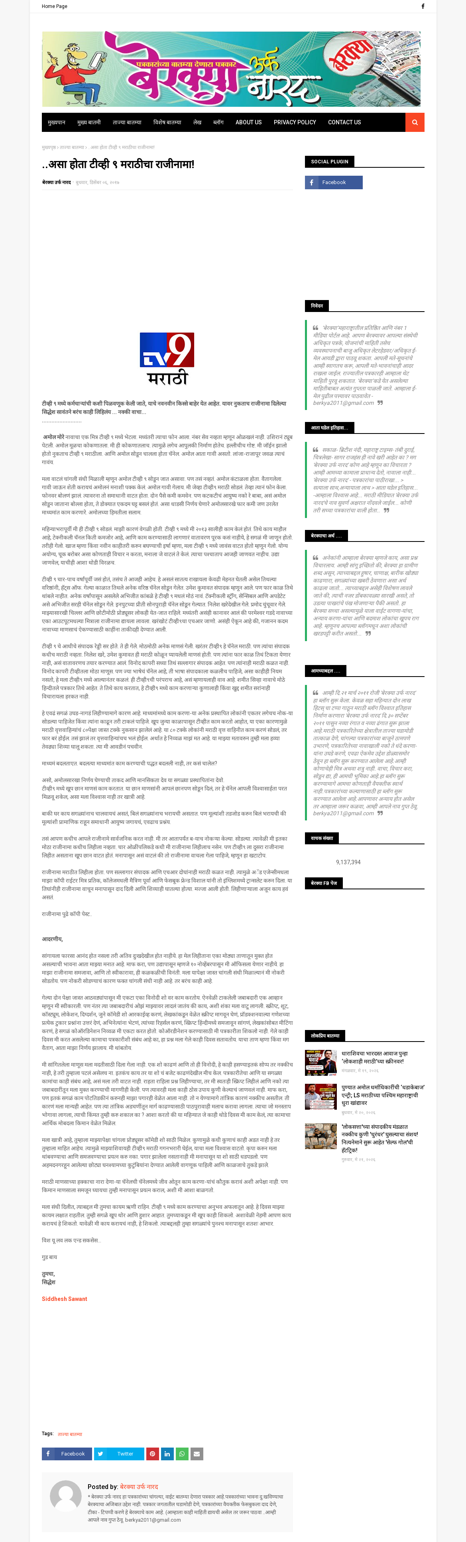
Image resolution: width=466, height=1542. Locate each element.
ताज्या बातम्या (72, 147)
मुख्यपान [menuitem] (56, 122)
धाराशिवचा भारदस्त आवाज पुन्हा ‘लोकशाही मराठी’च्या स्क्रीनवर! (375, 1057)
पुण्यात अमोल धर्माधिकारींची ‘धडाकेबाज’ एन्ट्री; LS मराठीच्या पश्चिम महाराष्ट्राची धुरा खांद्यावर (383, 1095)
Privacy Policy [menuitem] (295, 122)
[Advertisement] (167, 254)
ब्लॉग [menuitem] (218, 122)
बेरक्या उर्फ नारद (56, 182)
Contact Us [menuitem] (344, 122)
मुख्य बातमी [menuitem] (89, 122)
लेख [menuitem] (197, 122)
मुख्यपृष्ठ (49, 147)
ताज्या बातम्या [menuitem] (127, 122)
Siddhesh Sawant (64, 1299)
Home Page (54, 6)
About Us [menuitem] (249, 122)
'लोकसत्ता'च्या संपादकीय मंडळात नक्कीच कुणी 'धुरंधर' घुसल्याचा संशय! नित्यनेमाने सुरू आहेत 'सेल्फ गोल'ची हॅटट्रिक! (380, 1139)
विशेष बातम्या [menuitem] (167, 122)
